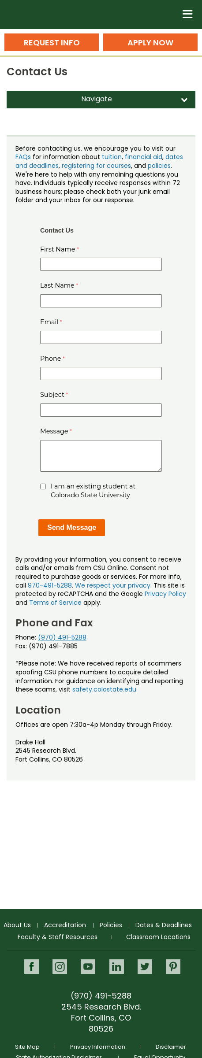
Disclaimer (171, 1047)
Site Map (27, 1047)
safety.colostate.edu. (105, 689)
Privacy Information (97, 1047)
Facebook (31, 966)
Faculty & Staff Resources (57, 936)
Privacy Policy (165, 593)
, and (139, 165)
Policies (111, 925)
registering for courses (96, 165)
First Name (57, 249)
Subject (52, 395)
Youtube (88, 966)
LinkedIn (116, 966)
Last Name (57, 285)
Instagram (59, 966)
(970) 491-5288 (62, 637)
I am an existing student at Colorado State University (93, 490)
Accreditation (65, 925)
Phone (50, 359)
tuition (112, 156)
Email (49, 322)
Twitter (145, 966)
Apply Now (150, 42)
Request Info (52, 42)
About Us (17, 925)
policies (159, 165)
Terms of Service (55, 602)
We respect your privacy (112, 585)
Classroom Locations (158, 936)
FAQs (23, 156)
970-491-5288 (50, 585)
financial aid (143, 156)
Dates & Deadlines (163, 925)
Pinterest (173, 966)
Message (54, 431)
